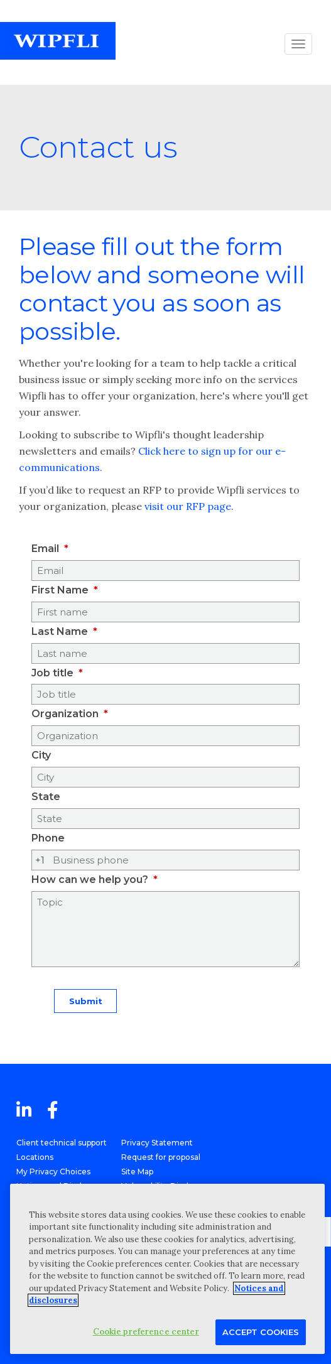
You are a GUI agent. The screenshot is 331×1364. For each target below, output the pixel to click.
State (45, 797)
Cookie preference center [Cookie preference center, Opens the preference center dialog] (146, 1331)
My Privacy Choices (53, 1171)
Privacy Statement (157, 1142)
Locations (34, 1157)
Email (45, 549)
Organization (65, 714)
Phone (48, 838)
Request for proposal (160, 1157)
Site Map (137, 1171)
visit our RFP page (187, 506)
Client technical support (61, 1142)
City (41, 755)
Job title (52, 673)
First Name (60, 590)
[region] (167, 1269)
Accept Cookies (260, 1332)
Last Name (59, 631)
